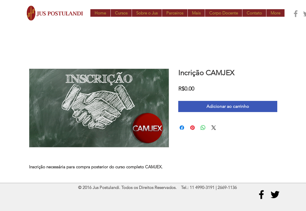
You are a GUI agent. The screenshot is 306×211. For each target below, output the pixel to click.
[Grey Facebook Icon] (295, 13)
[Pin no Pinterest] (192, 127)
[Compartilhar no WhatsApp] (203, 127)
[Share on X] (213, 127)
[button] (121, 13)
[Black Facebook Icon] (261, 194)
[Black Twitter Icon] (275, 194)
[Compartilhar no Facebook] (182, 127)
